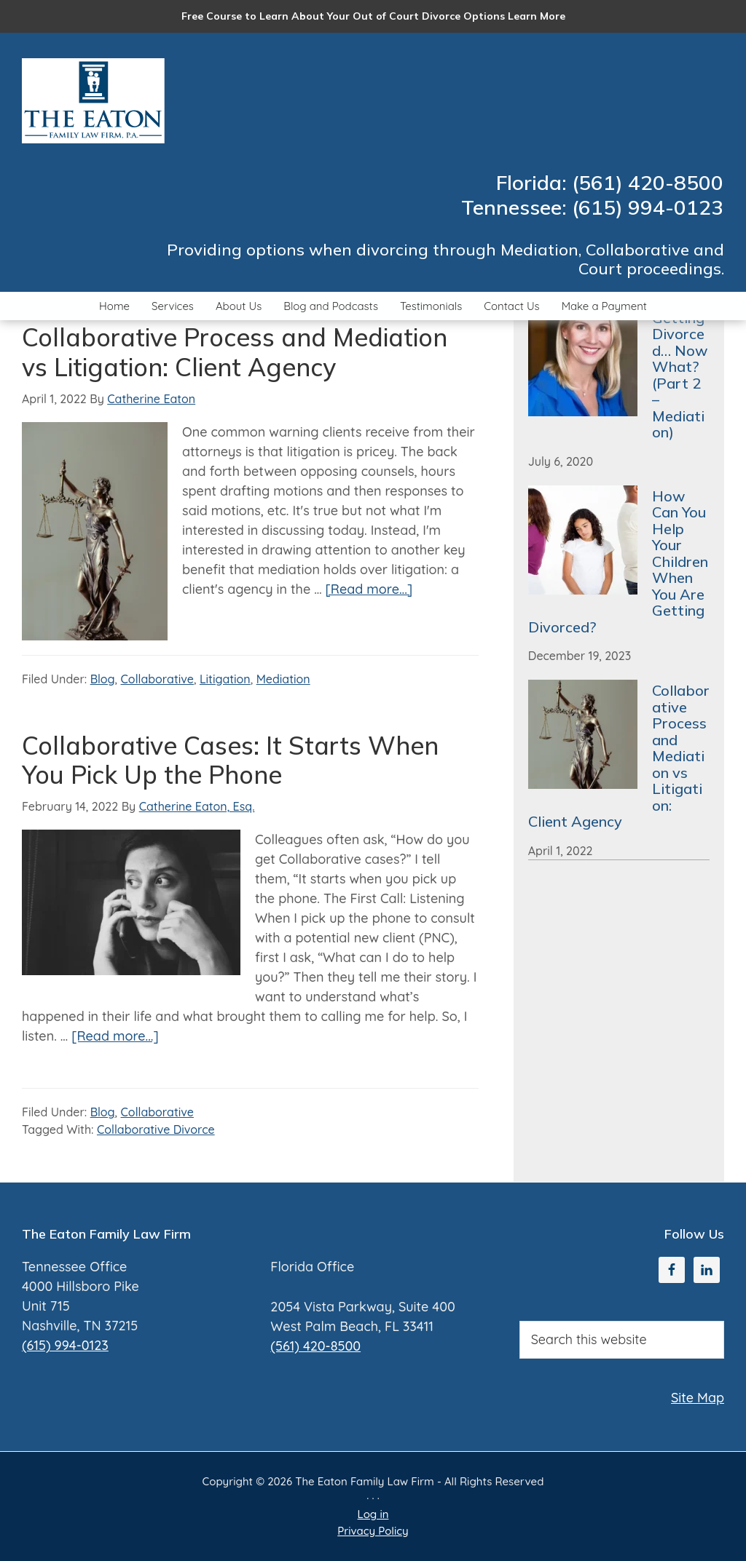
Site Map (697, 1397)
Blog (102, 679)
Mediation (283, 679)
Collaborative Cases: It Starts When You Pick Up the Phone (230, 760)
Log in (373, 1514)
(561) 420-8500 (315, 1346)
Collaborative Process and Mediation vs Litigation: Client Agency (234, 352)
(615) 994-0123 (65, 1345)
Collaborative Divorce (156, 1129)
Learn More (536, 16)
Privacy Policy (373, 1531)
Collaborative (157, 679)
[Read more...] (369, 589)
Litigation (225, 679)
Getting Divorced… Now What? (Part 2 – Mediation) (679, 375)
